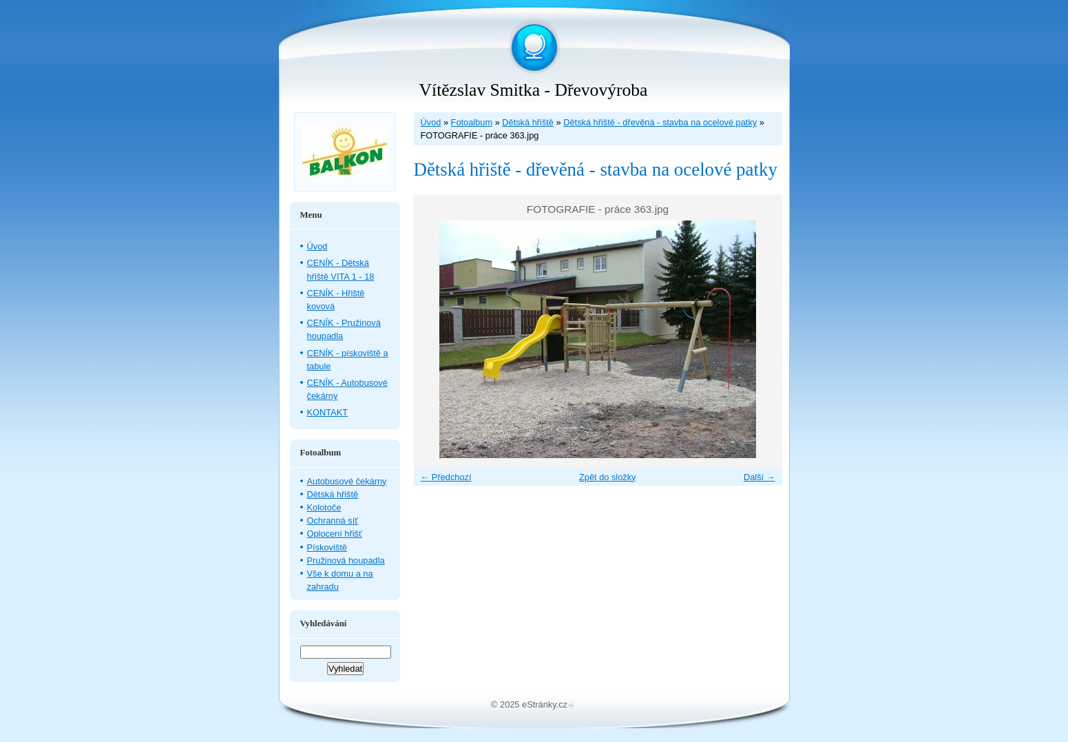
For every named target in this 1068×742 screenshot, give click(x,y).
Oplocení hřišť (334, 533)
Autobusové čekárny (347, 481)
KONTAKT (327, 412)
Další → (759, 477)
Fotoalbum (471, 122)
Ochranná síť (333, 520)
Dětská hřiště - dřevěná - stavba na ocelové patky (660, 122)
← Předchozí (446, 477)
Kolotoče (324, 507)
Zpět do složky (607, 477)
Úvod (431, 122)
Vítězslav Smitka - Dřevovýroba (533, 90)
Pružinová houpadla (346, 560)
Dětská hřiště (528, 122)
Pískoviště (327, 547)
